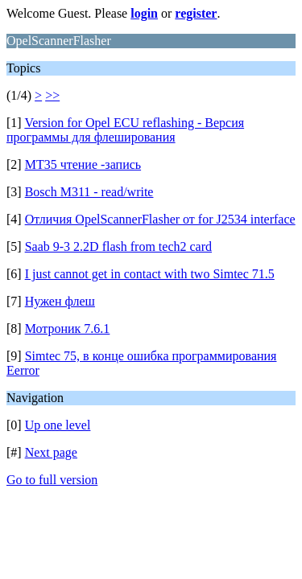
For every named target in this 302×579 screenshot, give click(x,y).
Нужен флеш (60, 301)
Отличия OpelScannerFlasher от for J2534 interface (160, 219)
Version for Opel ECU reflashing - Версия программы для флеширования (125, 130)
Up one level (58, 425)
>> (52, 95)
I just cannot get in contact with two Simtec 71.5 (150, 274)
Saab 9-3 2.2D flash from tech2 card (118, 246)
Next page (51, 452)
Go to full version (51, 480)
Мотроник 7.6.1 (67, 328)
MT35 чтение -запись (83, 164)
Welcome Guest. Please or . (113, 13)
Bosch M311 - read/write (89, 192)
